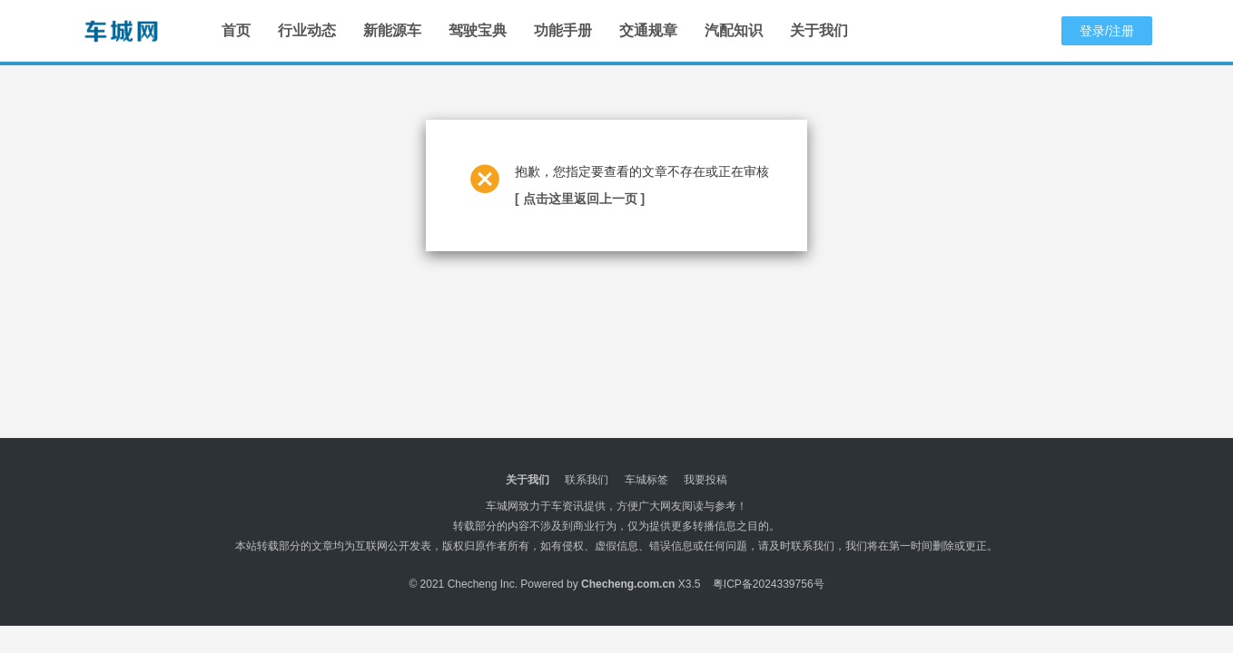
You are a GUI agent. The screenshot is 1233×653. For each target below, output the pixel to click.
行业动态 (307, 30)
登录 (1092, 31)
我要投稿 (705, 479)
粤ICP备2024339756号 (768, 584)
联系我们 (586, 479)
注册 (1121, 31)
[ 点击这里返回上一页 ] (580, 198)
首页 (236, 30)
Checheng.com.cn (628, 584)
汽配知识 (734, 30)
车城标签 (646, 479)
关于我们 (819, 30)
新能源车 (392, 30)
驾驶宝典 (478, 30)
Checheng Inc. (483, 584)
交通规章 (648, 30)
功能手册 (563, 30)
